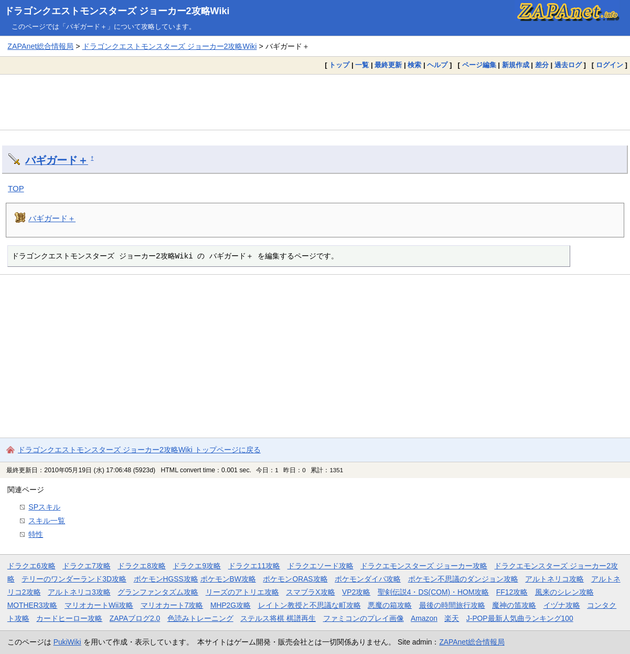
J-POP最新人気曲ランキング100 (519, 618)
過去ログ (568, 65)
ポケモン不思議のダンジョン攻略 (463, 579)
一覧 (362, 65)
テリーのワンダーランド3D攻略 (74, 579)
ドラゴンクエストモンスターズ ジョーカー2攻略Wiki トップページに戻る (139, 449)
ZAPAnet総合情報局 (40, 46)
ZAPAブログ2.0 (135, 618)
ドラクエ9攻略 (197, 566)
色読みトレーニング (200, 618)
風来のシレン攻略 (564, 592)
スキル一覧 (46, 520)
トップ (339, 65)
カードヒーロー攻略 (69, 618)
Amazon (424, 618)
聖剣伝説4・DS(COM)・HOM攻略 (433, 592)
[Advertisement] (315, 102)
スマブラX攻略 (310, 592)
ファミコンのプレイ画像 (363, 618)
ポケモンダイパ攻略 (368, 579)
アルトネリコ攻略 (554, 579)
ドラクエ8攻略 (142, 566)
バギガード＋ (56, 160)
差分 (542, 65)
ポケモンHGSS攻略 (166, 579)
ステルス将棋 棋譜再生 (278, 618)
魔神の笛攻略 (514, 605)
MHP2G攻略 (230, 605)
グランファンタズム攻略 (158, 592)
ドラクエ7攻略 (86, 566)
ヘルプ (437, 65)
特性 (35, 534)
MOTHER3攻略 (32, 605)
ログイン (609, 65)
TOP (16, 188)
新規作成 (515, 65)
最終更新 (388, 65)
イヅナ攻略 (561, 605)
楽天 (451, 618)
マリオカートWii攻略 (99, 605)
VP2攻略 (356, 592)
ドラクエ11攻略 (254, 566)
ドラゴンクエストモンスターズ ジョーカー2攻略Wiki (117, 11)
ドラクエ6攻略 (31, 566)
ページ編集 (479, 65)
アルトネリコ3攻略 (79, 592)
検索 (414, 65)
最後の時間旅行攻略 (452, 605)
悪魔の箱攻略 (390, 605)
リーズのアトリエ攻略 (242, 592)
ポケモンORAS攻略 (295, 579)
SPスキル (44, 507)
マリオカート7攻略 (172, 605)
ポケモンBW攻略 (228, 579)
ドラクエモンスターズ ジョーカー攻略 (423, 566)
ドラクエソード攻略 (320, 566)
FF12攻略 (512, 592)
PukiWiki (67, 642)
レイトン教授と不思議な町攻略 (309, 605)
